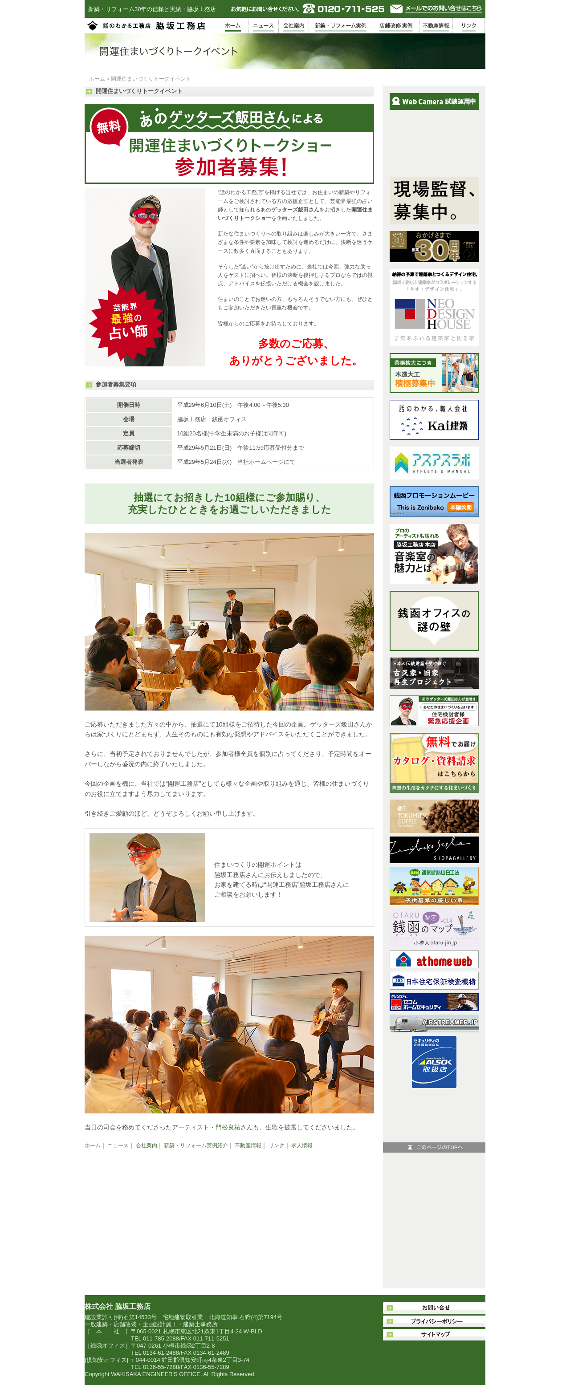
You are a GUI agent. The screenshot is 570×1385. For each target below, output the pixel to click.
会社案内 (146, 1145)
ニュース (118, 1145)
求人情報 (302, 1145)
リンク (277, 1145)
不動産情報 (248, 1145)
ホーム (97, 78)
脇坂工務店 (147, 25)
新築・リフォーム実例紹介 (196, 1145)
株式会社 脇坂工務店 (118, 1306)
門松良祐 (228, 1127)
